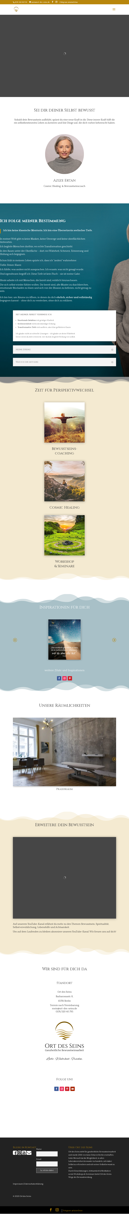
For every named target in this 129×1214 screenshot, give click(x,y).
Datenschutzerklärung (33, 1184)
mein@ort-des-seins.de (64, 1009)
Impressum (18, 1184)
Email (38, 1159)
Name (39, 1149)
